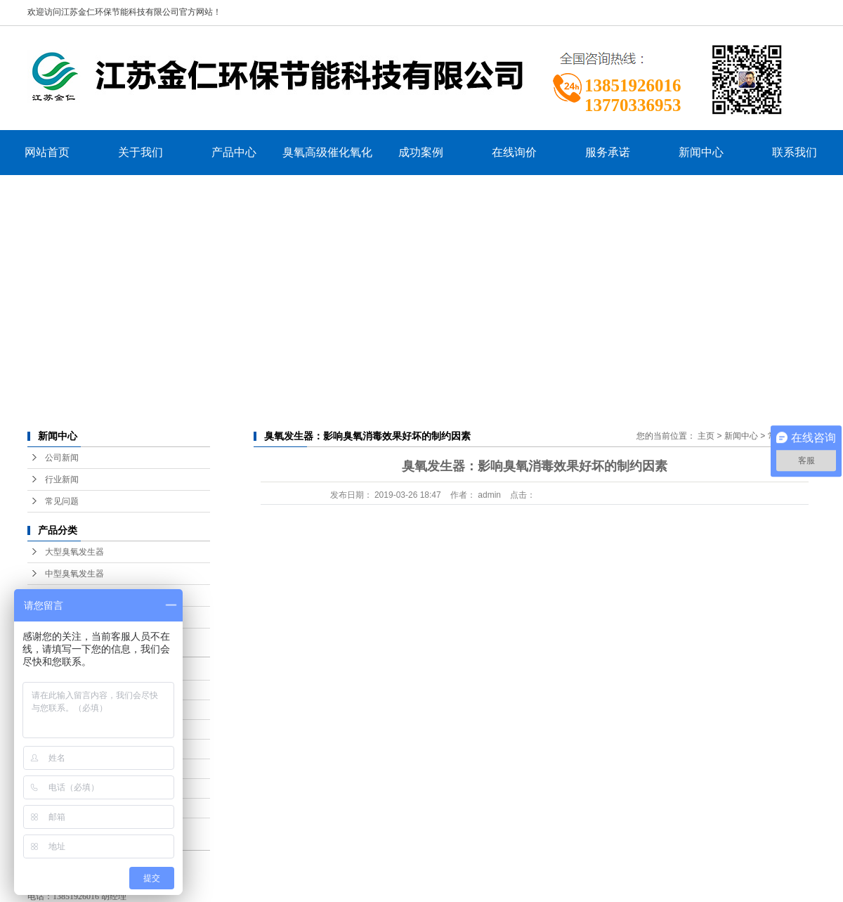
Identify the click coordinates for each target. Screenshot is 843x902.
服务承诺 (607, 152)
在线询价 (514, 152)
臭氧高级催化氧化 (327, 152)
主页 (706, 436)
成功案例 (420, 152)
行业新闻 (62, 479)
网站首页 (47, 152)
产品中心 (233, 152)
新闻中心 (701, 152)
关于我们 (140, 152)
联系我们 (794, 152)
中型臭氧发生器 (74, 574)
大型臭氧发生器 (74, 552)
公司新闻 (62, 458)
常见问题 (62, 501)
